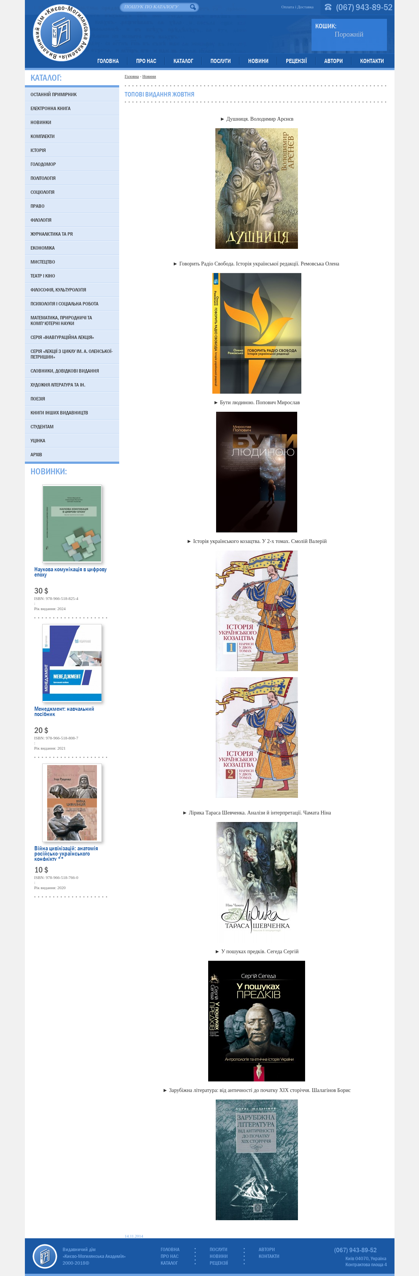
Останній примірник (54, 94)
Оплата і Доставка (297, 7)
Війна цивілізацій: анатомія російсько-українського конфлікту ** (66, 853)
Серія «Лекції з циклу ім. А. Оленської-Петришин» (72, 354)
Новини (258, 61)
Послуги (220, 61)
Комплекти (43, 136)
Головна (108, 61)
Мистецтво (43, 261)
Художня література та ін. (58, 384)
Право (38, 205)
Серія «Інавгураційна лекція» (62, 337)
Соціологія (42, 192)
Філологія (41, 219)
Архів (36, 454)
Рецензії (296, 61)
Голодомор (43, 164)
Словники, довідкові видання (65, 370)
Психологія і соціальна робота (64, 303)
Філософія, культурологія (58, 289)
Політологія (43, 178)
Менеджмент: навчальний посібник (64, 712)
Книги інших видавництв (59, 412)
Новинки (41, 122)
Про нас (146, 61)
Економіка (43, 247)
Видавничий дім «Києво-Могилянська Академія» (61, 32)
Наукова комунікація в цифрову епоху (70, 572)
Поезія (38, 398)
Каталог (183, 61)
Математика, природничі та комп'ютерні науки (61, 320)
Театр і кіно (43, 275)
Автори (333, 61)
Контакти (372, 61)
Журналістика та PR (52, 233)
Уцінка (38, 440)
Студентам (42, 426)
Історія (38, 150)
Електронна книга (51, 108)
